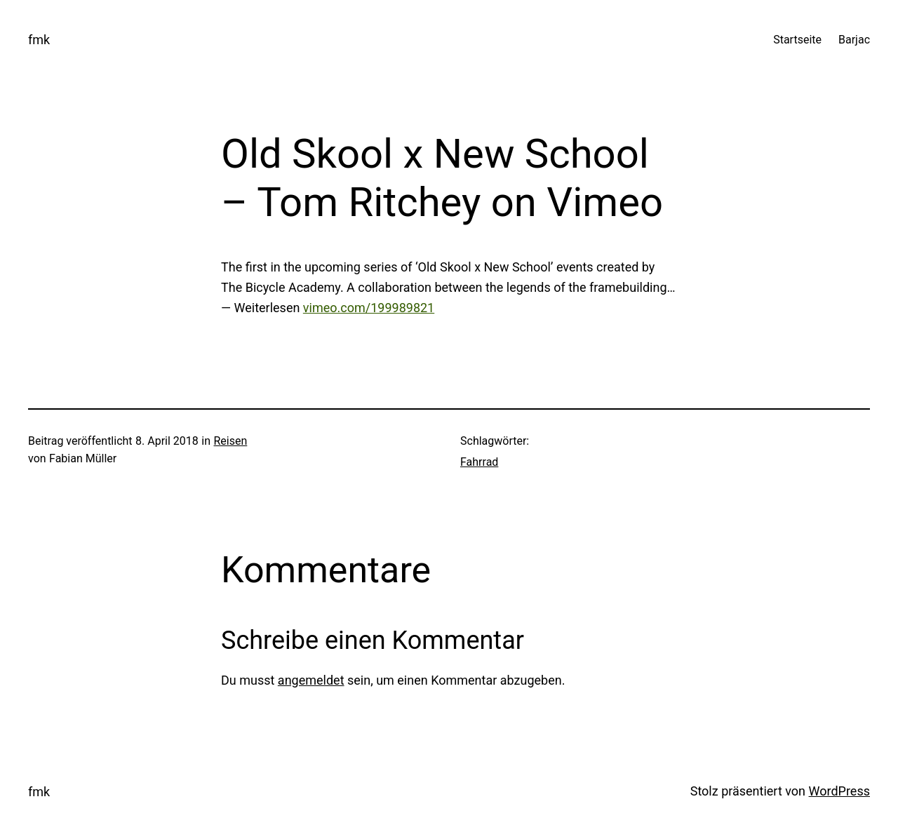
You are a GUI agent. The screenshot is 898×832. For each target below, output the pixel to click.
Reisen (231, 441)
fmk (39, 39)
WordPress (839, 791)
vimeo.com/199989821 (368, 307)
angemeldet (311, 680)
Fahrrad (479, 462)
